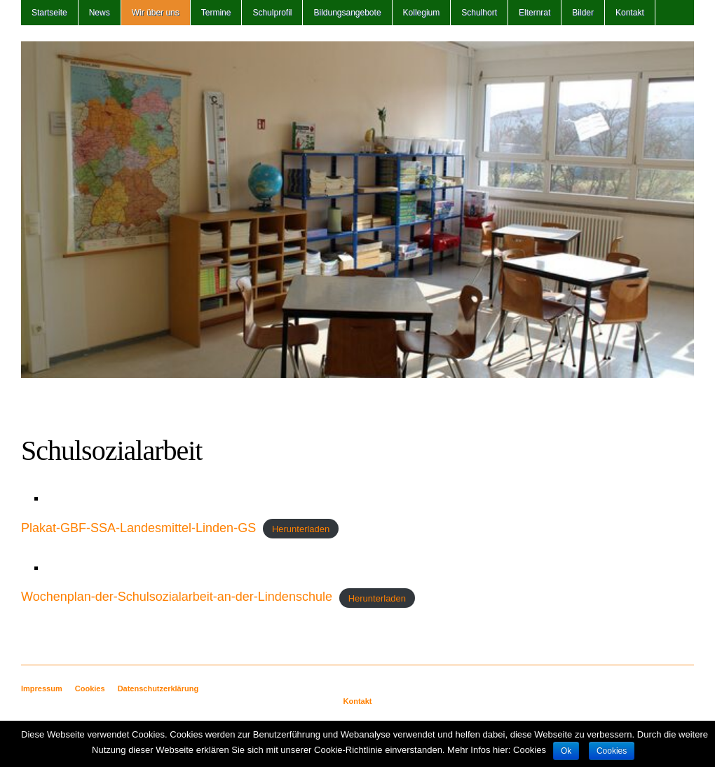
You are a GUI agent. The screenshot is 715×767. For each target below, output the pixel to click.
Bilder (583, 13)
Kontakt (629, 13)
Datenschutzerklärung (158, 688)
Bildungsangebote (347, 13)
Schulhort (479, 13)
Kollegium (421, 13)
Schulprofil (272, 13)
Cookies (90, 688)
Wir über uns (155, 13)
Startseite (49, 13)
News (99, 13)
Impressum (41, 688)
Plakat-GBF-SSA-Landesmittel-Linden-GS (138, 528)
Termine (216, 13)
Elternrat (534, 13)
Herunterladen (300, 529)
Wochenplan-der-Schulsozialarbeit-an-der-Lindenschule (176, 597)
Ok (566, 751)
